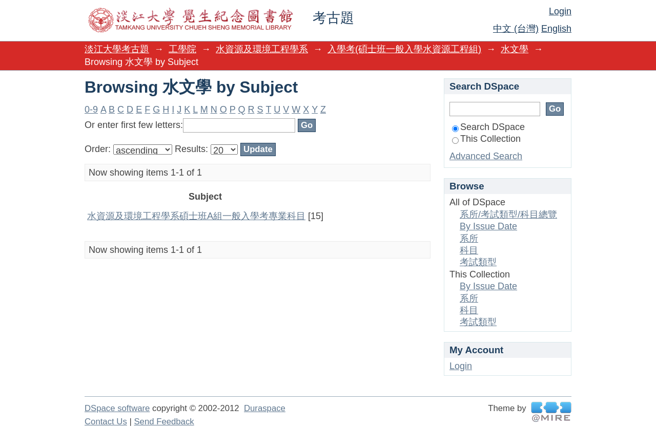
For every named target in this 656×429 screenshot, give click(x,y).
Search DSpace (488, 127)
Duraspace (264, 408)
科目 (469, 250)
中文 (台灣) (516, 29)
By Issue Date (488, 226)
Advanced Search (485, 156)
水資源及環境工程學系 (262, 49)
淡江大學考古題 (117, 49)
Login (560, 11)
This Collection (486, 139)
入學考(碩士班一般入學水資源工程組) (404, 49)
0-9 (91, 109)
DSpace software (117, 408)
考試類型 (478, 262)
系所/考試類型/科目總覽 (508, 214)
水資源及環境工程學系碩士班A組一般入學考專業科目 (196, 216)
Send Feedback (164, 421)
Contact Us (106, 421)
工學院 (182, 49)
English (556, 29)
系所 (469, 238)
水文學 (514, 49)
